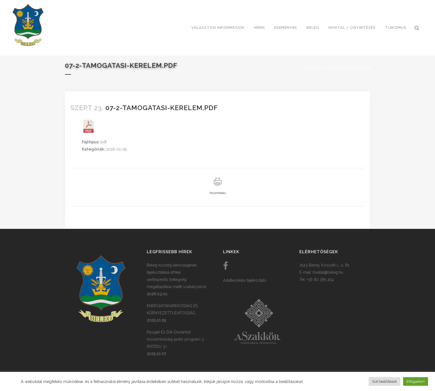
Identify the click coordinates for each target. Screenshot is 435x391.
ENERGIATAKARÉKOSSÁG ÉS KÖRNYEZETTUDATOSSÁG (172, 309)
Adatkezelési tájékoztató (244, 280)
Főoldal (311, 68)
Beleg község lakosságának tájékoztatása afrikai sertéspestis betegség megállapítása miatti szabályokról (176, 276)
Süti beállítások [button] (384, 381)
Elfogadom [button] (415, 381)
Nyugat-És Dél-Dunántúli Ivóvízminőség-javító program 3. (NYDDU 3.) (175, 339)
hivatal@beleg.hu (328, 272)
